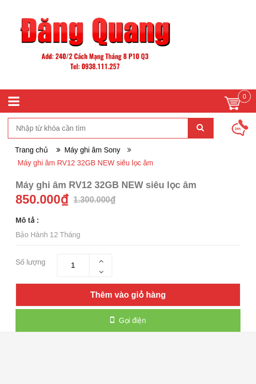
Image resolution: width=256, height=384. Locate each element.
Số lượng (31, 262)
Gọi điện (128, 320)
